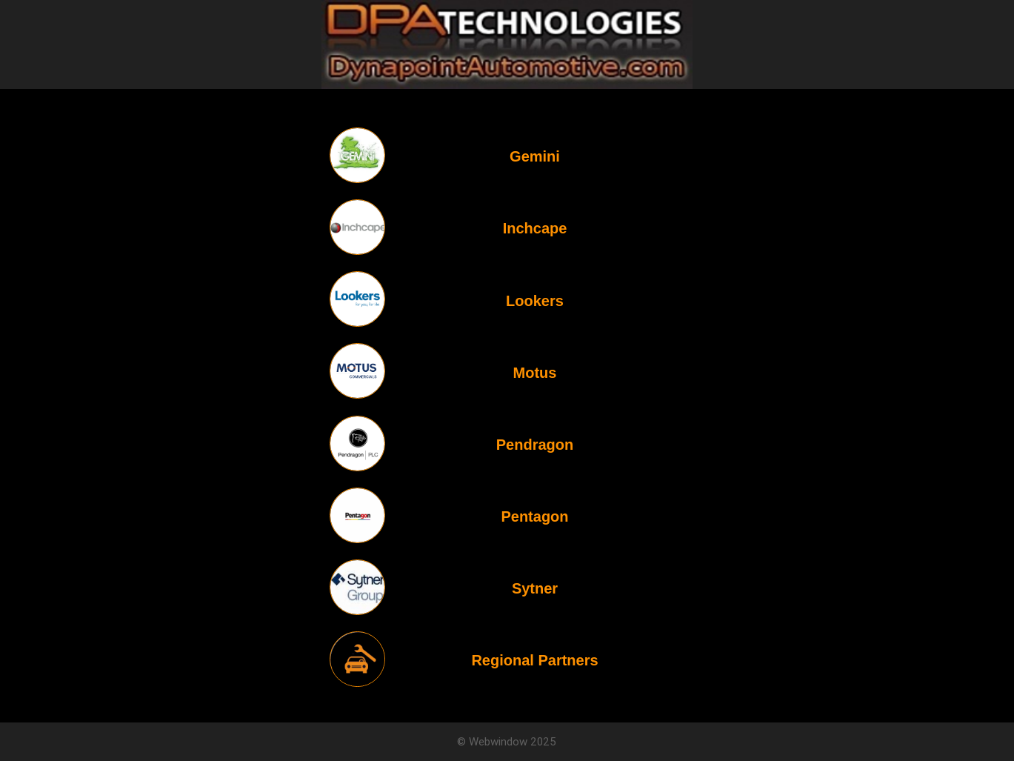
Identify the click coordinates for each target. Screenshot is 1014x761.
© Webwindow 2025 (506, 741)
